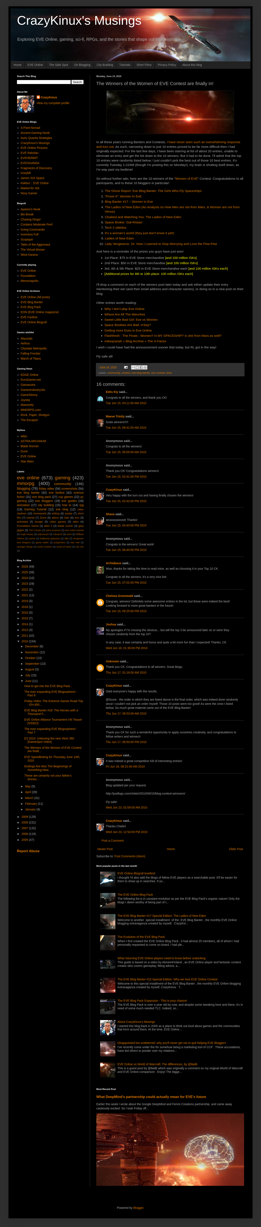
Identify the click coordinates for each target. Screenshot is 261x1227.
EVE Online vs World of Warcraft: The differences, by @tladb (157, 1064)
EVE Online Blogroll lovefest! (136, 873)
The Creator (35, 530)
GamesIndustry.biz (33, 389)
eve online (28, 477)
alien (76, 521)
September (32, 663)
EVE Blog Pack (31, 307)
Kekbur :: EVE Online (35, 183)
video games (58, 521)
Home (17, 65)
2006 (25, 834)
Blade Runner (30, 446)
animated (22, 521)
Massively (27, 404)
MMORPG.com (31, 410)
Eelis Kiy (112, 392)
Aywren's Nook (30, 209)
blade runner (65, 525)
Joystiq (25, 400)
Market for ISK (30, 188)
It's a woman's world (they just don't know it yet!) (139, 233)
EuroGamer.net (31, 379)
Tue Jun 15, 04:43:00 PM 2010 (126, 525)
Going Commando (33, 229)
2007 (25, 828)
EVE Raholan (30, 153)
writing (55, 513)
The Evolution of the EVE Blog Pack (141, 937)
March (29, 798)
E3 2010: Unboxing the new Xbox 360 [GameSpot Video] (49, 740)
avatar (68, 513)
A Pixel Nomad (30, 127)
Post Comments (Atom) (130, 856)
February (31, 803)
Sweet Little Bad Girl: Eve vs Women (131, 319)
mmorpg (25, 483)
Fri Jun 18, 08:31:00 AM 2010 (125, 766)
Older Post (236, 849)
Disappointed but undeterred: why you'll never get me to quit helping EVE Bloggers (171, 1043)
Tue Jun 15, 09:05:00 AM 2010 (126, 452)
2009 (25, 816)
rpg (81, 505)
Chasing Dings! (31, 219)
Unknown (112, 661)
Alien (24, 436)
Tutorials (124, 65)
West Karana (29, 254)
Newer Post (105, 849)
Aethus (25, 343)
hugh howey (27, 534)
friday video (46, 488)
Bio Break (27, 214)
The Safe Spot (58, 65)
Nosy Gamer (29, 193)
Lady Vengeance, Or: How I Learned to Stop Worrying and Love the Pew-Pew (161, 244)
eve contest (158, 372)
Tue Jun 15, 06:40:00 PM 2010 (126, 550)
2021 (25, 595)
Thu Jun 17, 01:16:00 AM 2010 (126, 672)
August (30, 669)
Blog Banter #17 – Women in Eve (129, 201)
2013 (25, 630)
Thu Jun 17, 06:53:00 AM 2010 (126, 713)
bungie (39, 521)
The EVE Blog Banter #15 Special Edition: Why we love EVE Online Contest (167, 979)
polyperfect (59, 542)
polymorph (43, 534)
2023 (25, 583)
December (32, 646)
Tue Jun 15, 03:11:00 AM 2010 (126, 403)
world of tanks (64, 546)
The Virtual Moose (33, 249)
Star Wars (27, 461)
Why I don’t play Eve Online (125, 309)
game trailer (42, 542)
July (28, 675)
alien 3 (48, 525)
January (30, 809)
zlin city (80, 546)
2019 (25, 601)
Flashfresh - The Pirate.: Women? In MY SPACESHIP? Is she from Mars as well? (163, 335)
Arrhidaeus (114, 563)
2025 (25, 572)
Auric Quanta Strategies (36, 138)
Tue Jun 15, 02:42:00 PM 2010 (126, 501)
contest (126, 372)
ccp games (65, 497)
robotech (57, 534)
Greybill (26, 173)
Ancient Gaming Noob (35, 133)
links (169, 372)
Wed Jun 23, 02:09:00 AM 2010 (126, 807)
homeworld (39, 513)
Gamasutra (28, 384)
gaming (62, 477)
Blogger (138, 1207)
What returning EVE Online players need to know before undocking (161, 958)
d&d (67, 538)
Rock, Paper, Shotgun (35, 415)
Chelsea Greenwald (119, 596)
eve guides (69, 501)
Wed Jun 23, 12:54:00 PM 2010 (127, 832)
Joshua (111, 624)
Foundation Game (28, 525)
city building (46, 505)
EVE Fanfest (29, 317)
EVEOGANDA (30, 163)
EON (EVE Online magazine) (40, 312)
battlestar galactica (50, 538)
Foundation (28, 275)
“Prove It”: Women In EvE (123, 196)
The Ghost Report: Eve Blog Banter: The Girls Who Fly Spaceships (153, 191)
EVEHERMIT (29, 158)
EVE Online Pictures (34, 147)
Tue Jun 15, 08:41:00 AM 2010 (126, 427)
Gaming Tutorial (35, 509)
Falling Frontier (30, 353)
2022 (25, 589)
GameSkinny (29, 395)
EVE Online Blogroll (34, 322)
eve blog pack (41, 497)
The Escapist (29, 420)
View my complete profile (53, 103)
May (28, 786)
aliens (55, 517)
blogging (23, 488)
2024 (25, 578)
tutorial (30, 517)
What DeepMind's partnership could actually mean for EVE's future (151, 1097)
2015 (25, 618)
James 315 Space (32, 178)
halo (66, 517)
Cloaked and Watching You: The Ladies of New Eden (143, 217)
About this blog (192, 65)
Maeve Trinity (115, 416)
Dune (24, 451)
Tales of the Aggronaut (35, 244)
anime (32, 538)
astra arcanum (53, 530)
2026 (25, 566)
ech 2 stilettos (116, 227)
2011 (25, 635)
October (30, 658)
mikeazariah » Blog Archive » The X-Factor (135, 341)
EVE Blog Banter (32, 302)
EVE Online (35, 65)
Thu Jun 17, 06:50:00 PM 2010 (126, 742)
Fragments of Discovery (36, 168)
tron (77, 517)
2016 (25, 612)
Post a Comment (113, 840)
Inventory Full (30, 234)
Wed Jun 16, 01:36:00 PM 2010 (127, 648)
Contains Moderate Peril (36, 224)
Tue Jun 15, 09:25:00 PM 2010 (126, 611)
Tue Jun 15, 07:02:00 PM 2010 (126, 582)
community (113, 372)
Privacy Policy (167, 65)
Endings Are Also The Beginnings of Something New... (47, 768)
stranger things (25, 546)
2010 (25, 641)
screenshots (69, 488)
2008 (25, 822)
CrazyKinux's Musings (79, 20)
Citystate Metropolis (34, 348)
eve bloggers (44, 501)
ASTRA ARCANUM (33, 441)
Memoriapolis (29, 281)
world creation (44, 546)
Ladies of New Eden (119, 238)
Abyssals (27, 338)
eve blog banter (141, 372)
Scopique (27, 239)
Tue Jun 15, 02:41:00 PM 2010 (126, 476)
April (28, 792)
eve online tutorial (74, 530)
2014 (25, 624)
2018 (25, 607)
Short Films (144, 65)
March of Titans (31, 358)
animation (23, 505)
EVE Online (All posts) (35, 297)
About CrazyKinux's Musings (136, 1021)
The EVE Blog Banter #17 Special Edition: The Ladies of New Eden (161, 915)
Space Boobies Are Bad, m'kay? (128, 325)
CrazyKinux (114, 489)
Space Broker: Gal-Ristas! (123, 222)
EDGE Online (30, 374)
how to (66, 505)
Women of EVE (186, 178)
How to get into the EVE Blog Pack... (48, 686)
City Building (105, 65)
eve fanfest (56, 492)
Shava (110, 514)
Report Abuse (28, 851)
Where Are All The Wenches (125, 314)
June (28, 681)
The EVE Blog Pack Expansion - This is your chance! (152, 1000)
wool (69, 534)
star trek (75, 542)
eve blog (62, 509)
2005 (25, 839)
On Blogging (82, 65)
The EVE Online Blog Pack (135, 894)
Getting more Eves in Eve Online (128, 330)
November (32, 652)
